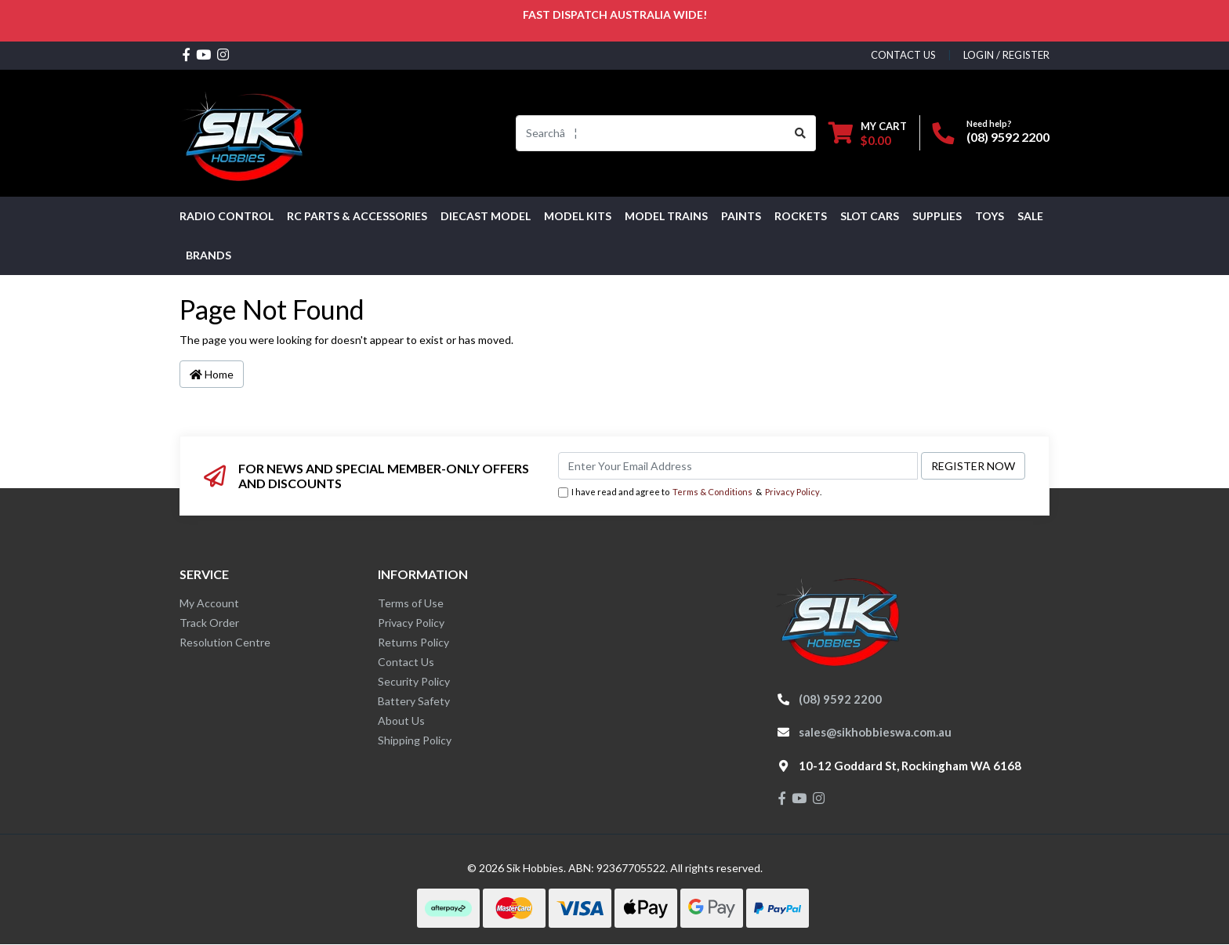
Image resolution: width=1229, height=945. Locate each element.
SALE (1030, 216)
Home (212, 374)
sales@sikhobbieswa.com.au (875, 732)
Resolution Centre (224, 642)
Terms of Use (411, 603)
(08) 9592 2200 (1008, 136)
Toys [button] (989, 216)
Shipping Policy (414, 740)
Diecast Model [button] (485, 216)
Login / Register (1006, 55)
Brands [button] (208, 255)
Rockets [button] (800, 216)
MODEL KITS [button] (577, 216)
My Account (209, 603)
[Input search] (651, 133)
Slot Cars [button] (869, 216)
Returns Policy (413, 642)
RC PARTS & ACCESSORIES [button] (357, 216)
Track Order (209, 622)
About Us (401, 720)
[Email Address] (738, 466)
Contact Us (406, 661)
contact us (903, 55)
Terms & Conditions (712, 492)
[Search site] (800, 133)
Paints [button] (741, 216)
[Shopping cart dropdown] (868, 132)
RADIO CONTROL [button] (226, 216)
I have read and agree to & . (689, 492)
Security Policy (414, 681)
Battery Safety (414, 701)
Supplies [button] (937, 216)
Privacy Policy (792, 492)
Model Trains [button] (666, 216)
